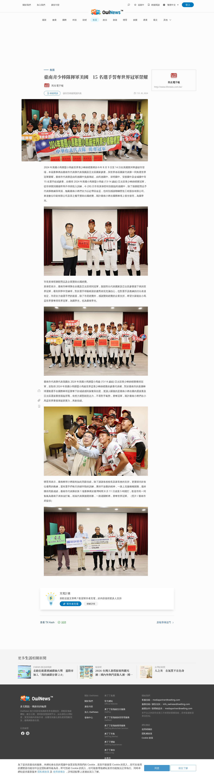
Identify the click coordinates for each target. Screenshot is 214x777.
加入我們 (41, 4)
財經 (85, 19)
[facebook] (22, 733)
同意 (157, 768)
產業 (145, 19)
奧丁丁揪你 (109, 751)
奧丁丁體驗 (113, 743)
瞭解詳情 (91, 603)
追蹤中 (141, 4)
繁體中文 (171, 4)
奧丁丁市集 (111, 735)
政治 (105, 19)
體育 (125, 19)
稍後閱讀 (155, 4)
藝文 (155, 19)
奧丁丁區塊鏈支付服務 (114, 710)
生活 (95, 19)
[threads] (27, 733)
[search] (129, 5)
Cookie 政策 (147, 737)
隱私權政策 (147, 733)
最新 (44, 19)
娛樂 (135, 19)
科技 (75, 19)
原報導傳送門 (165, 622)
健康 (54, 19)
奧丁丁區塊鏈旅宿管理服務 (116, 718)
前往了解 (183, 768)
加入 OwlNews (91, 712)
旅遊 (115, 19)
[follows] (138, 5)
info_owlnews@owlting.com (176, 704)
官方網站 (111, 702)
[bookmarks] (153, 5)
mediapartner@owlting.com (166, 699)
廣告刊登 (55, 4)
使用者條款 (147, 729)
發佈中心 (89, 717)
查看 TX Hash (47, 622)
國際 (64, 19)
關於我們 (27, 4)
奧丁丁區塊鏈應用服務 (116, 727)
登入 (187, 4)
